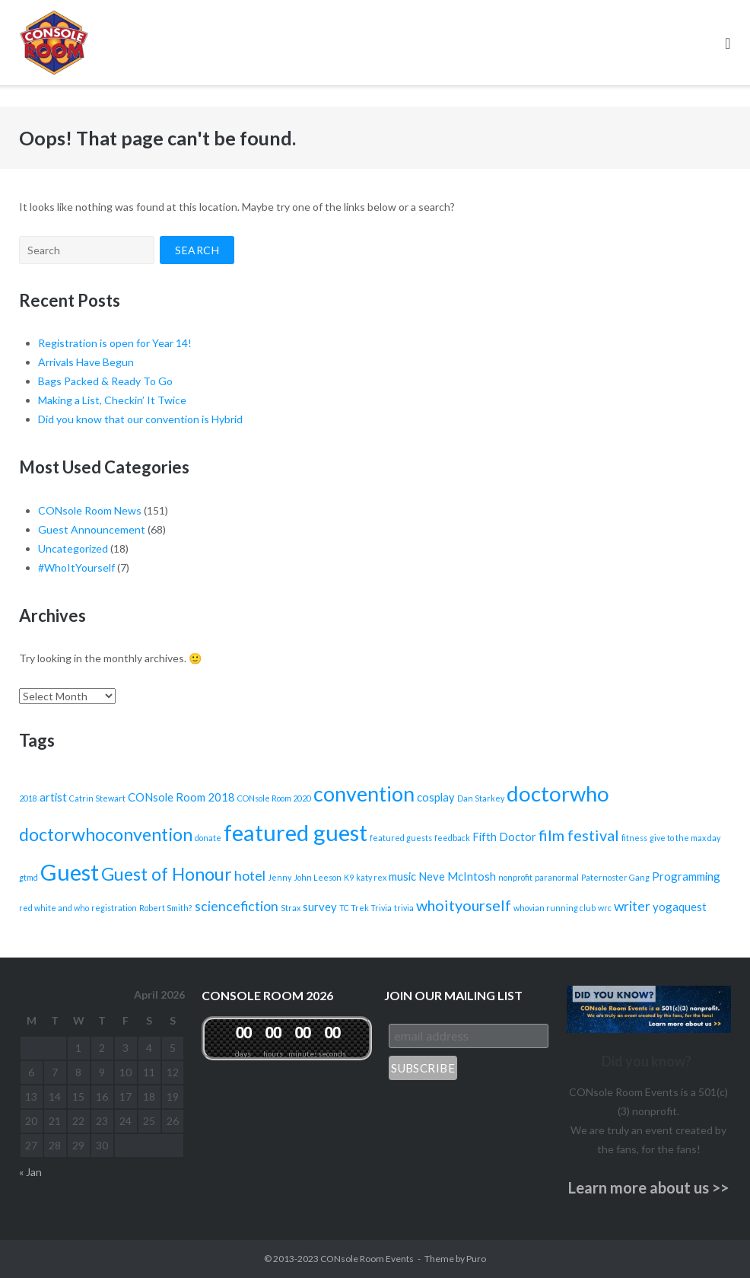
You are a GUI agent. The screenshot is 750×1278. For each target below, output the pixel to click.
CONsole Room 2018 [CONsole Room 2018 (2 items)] (181, 797)
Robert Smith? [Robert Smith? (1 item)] (165, 908)
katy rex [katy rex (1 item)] (371, 877)
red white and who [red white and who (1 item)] (54, 908)
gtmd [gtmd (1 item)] (28, 877)
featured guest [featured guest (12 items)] (295, 832)
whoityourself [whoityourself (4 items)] (463, 905)
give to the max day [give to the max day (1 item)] (685, 838)
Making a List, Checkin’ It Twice (112, 400)
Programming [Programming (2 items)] (686, 876)
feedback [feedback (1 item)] (452, 838)
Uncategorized (73, 548)
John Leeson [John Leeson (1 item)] (318, 877)
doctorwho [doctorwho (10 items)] (558, 793)
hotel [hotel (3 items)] (249, 876)
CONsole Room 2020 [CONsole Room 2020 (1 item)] (274, 798)
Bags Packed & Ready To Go (105, 380)
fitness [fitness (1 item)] (634, 838)
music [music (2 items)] (402, 876)
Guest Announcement (91, 529)
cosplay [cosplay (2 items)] (436, 797)
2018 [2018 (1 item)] (28, 798)
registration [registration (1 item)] (114, 908)
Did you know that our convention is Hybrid (140, 419)
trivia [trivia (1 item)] (404, 908)
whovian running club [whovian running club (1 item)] (554, 908)
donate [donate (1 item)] (208, 838)
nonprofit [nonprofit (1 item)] (515, 877)
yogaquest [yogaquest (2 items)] (680, 906)
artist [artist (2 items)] (53, 797)
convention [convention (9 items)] (364, 794)
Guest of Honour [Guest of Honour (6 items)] (166, 873)
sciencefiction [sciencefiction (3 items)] (236, 906)
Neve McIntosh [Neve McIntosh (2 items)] (457, 876)
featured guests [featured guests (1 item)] (401, 838)
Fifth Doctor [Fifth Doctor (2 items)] (504, 836)
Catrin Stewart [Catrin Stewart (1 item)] (97, 798)
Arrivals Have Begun (86, 361)
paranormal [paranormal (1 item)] (557, 877)
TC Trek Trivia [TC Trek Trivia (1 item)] (365, 908)
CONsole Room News (89, 510)
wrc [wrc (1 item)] (605, 908)
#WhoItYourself (76, 567)
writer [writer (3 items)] (632, 906)
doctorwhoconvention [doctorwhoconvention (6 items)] (105, 834)
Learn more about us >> (648, 1187)
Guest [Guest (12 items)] (69, 872)
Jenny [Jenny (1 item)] (279, 877)
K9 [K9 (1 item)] (349, 877)
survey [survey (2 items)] (320, 906)
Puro (476, 1258)
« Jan (30, 1171)
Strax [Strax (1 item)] (290, 908)
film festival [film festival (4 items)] (579, 835)
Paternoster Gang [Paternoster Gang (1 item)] (615, 877)
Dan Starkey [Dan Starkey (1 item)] (480, 798)
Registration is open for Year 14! (115, 342)
